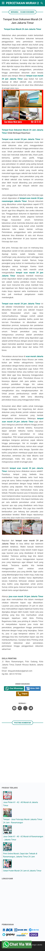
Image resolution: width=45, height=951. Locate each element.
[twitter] (20, 708)
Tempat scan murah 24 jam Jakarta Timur (21, 139)
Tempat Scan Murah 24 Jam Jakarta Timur (22, 29)
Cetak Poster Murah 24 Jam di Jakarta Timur (22, 871)
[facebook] (14, 708)
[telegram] (31, 708)
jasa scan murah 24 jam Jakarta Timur (26, 596)
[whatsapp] (25, 708)
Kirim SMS (32, 688)
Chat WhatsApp (14, 688)
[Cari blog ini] (41, 3)
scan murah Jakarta (34, 356)
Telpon (22, 694)
